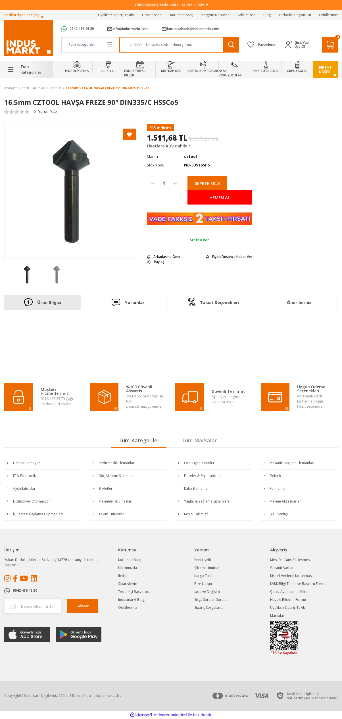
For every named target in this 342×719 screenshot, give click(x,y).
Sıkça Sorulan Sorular (211, 599)
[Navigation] (28, 69)
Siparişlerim (127, 583)
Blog (267, 14)
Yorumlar (128, 302)
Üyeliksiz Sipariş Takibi (116, 14)
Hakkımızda (246, 14)
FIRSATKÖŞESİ (325, 69)
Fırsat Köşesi (152, 14)
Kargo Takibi (204, 575)
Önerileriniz (299, 302)
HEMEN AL (219, 197)
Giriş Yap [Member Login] (302, 43)
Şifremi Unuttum (207, 567)
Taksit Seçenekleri (213, 302)
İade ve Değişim (207, 591)
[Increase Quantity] (175, 183)
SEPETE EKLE (207, 183)
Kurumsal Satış (181, 14)
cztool (190, 156)
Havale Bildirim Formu (288, 599)
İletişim (124, 575)
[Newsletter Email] (32, 606)
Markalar (277, 615)
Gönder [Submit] (82, 606)
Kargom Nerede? (215, 14)
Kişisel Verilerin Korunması (291, 575)
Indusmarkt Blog (131, 599)
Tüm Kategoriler (138, 440)
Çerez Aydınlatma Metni (289, 591)
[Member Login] (290, 45)
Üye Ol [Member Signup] (300, 47)
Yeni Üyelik (203, 559)
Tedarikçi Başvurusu (295, 14)
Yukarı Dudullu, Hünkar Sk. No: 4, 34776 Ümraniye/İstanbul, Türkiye (51, 562)
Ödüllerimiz (328, 14)
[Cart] (330, 45)
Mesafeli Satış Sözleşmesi (290, 559)
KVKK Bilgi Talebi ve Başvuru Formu (298, 583)
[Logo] (28, 38)
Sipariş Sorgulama (208, 607)
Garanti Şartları (282, 567)
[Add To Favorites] (129, 134)
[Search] (179, 45)
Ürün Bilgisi (42, 302)
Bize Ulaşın (203, 583)
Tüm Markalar (199, 440)
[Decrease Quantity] (153, 183)
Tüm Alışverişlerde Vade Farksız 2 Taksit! (171, 4)
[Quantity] (164, 183)
